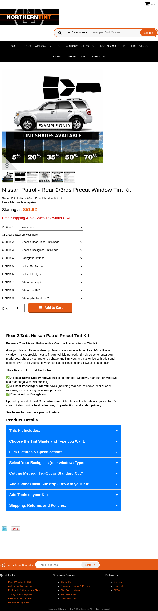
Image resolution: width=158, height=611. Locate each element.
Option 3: (8, 250)
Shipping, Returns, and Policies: (37, 505)
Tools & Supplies (112, 46)
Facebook (118, 586)
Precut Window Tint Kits (41, 46)
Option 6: (8, 274)
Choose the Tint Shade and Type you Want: (47, 441)
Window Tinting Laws (18, 602)
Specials (98, 56)
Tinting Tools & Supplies (20, 594)
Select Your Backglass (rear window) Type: (46, 463)
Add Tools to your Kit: (28, 495)
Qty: (5, 308)
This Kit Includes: (24, 431)
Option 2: (8, 241)
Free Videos (140, 46)
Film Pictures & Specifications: (36, 452)
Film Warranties (69, 594)
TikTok (117, 590)
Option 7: (8, 282)
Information (76, 56)
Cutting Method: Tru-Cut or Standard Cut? (46, 473)
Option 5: (8, 266)
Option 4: (8, 258)
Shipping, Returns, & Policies (75, 586)
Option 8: (8, 290)
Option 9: (8, 298)
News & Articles (69, 598)
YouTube (118, 582)
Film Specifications (70, 590)
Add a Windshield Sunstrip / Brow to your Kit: (49, 484)
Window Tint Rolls (80, 46)
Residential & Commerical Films (24, 590)
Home (13, 46)
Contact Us (66, 582)
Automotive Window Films (21, 586)
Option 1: (8, 227)
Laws (57, 56)
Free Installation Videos (20, 598)
